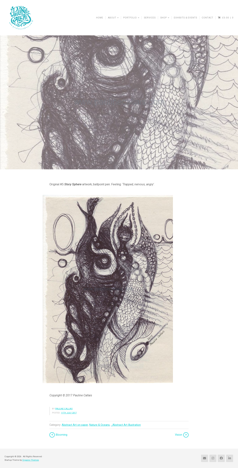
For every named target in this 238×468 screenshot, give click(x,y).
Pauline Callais (64, 409)
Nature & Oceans (99, 425)
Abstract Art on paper (75, 425)
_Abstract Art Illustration (126, 425)
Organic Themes (30, 460)
